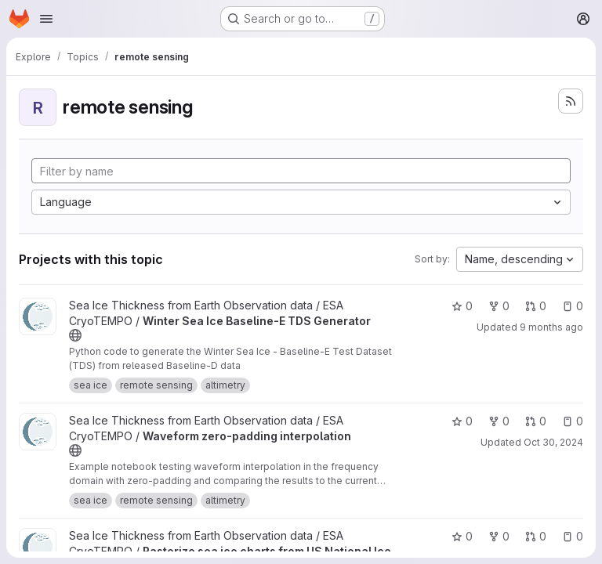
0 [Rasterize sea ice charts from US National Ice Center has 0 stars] (462, 536)
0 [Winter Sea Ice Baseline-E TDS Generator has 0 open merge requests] (535, 306)
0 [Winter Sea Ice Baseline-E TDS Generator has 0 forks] (499, 306)
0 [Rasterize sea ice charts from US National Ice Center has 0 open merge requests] (535, 536)
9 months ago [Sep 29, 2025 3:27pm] (551, 327)
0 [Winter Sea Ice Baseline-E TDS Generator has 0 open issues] (572, 306)
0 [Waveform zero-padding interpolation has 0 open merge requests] (535, 421)
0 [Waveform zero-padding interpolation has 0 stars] (462, 421)
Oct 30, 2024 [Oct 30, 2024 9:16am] (553, 442)
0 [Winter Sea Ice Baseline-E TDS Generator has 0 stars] (462, 306)
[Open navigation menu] (46, 18)
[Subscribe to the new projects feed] (570, 101)
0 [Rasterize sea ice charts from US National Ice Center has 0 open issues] (572, 536)
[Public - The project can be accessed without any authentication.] (75, 335)
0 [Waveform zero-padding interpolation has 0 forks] (499, 421)
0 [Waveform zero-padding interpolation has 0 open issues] (572, 421)
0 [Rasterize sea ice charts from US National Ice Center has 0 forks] (499, 536)
